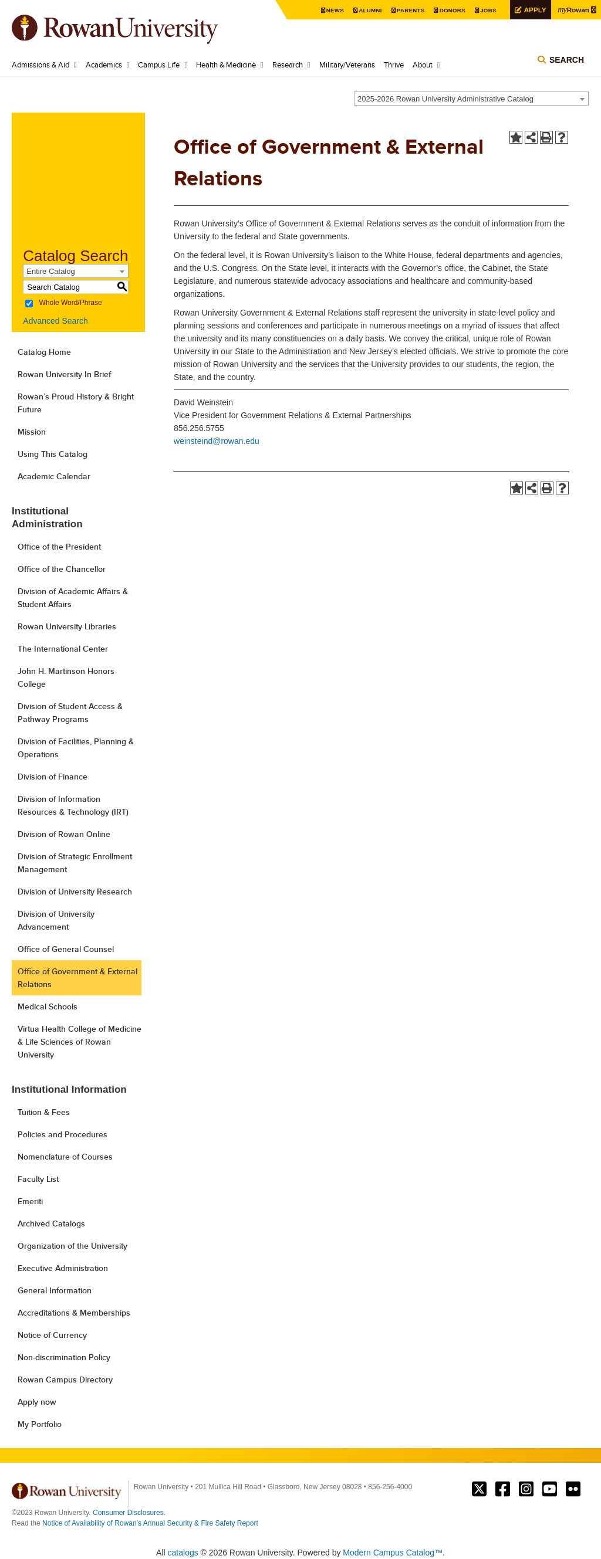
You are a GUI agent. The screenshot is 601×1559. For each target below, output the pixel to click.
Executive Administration (63, 1268)
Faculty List (38, 1179)
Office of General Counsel (66, 949)
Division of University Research (75, 891)
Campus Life (159, 64)
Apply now (37, 1402)
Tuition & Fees (44, 1112)
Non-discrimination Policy (64, 1357)
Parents (408, 10)
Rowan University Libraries (67, 626)
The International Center (63, 649)
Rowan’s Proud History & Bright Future (76, 403)
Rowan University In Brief (64, 374)
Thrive (394, 64)
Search (566, 60)
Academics (104, 64)
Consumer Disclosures (128, 1513)
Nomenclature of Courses (65, 1157)
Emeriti (30, 1201)
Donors (450, 10)
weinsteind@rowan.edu (216, 441)
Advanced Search (55, 321)
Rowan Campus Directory (65, 1379)
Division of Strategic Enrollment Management (75, 862)
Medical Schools (47, 1006)
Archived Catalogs (51, 1223)
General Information (55, 1290)
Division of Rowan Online (64, 834)
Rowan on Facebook (502, 1489)
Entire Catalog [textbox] (50, 271)
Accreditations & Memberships (74, 1313)
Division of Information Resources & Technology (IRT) (73, 805)
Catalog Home (44, 352)
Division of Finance (52, 776)
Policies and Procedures (62, 1134)
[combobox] (471, 98)
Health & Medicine (226, 64)
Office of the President (59, 547)
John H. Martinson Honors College (66, 677)
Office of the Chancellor (62, 569)
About (423, 64)
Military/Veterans (347, 64)
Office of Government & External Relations (77, 977)
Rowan (573, 9)
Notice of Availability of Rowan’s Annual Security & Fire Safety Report (150, 1523)
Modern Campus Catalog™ (393, 1552)
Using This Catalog (52, 454)
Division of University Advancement (56, 920)
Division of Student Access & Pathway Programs (70, 712)
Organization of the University (72, 1246)
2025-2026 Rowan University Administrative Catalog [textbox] (445, 98)
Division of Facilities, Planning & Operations (76, 748)
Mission (32, 432)
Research (287, 64)
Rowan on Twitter (479, 1489)
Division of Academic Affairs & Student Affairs (73, 597)
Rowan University (132, 29)
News (332, 10)
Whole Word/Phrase (70, 303)
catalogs (183, 1552)
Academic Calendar (54, 476)
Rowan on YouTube (549, 1489)
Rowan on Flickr (573, 1489)
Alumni (368, 10)
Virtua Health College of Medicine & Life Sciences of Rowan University (79, 1041)
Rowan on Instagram (526, 1489)
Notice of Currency (52, 1335)
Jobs (486, 10)
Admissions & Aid (40, 64)
